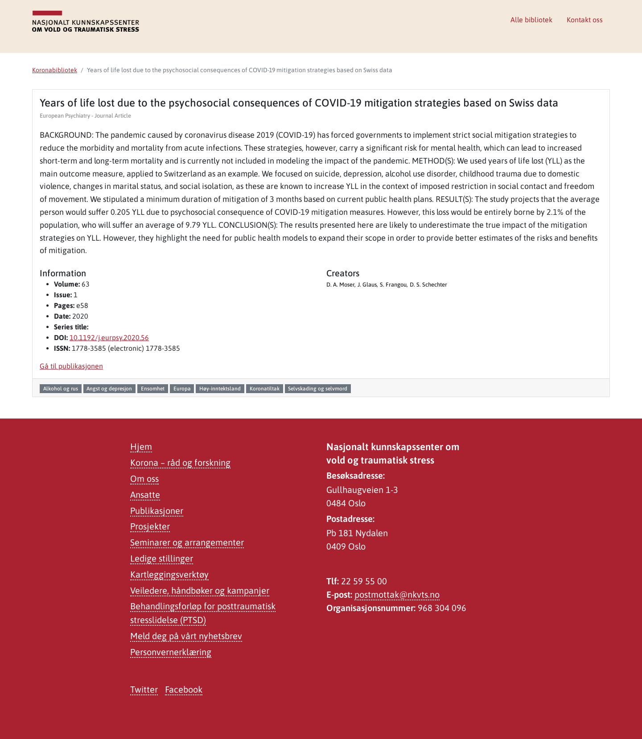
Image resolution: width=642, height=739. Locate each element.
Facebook (183, 689)
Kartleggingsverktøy (169, 574)
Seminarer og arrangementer (187, 542)
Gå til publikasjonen (71, 366)
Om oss (144, 478)
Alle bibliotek (531, 20)
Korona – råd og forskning (180, 462)
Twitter (144, 689)
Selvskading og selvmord (317, 389)
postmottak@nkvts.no (397, 594)
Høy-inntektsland (220, 389)
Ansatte (145, 494)
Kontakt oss (585, 20)
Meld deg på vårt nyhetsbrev (186, 636)
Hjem (141, 446)
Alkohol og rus (60, 389)
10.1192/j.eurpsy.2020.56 (109, 337)
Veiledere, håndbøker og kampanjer (199, 590)
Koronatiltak (265, 389)
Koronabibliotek (54, 70)
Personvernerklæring (170, 652)
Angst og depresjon (109, 389)
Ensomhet (153, 389)
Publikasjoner (156, 510)
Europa (182, 389)
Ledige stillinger (161, 558)
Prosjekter (150, 526)
